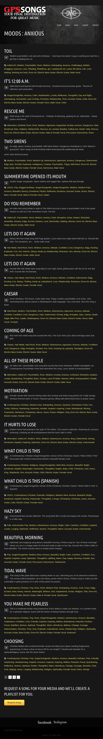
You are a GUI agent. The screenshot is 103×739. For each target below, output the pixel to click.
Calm (35, 95)
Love (25, 69)
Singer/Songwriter (15, 95)
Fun (15, 251)
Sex (71, 251)
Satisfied (15, 625)
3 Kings (55, 499)
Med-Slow (60, 465)
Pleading (32, 69)
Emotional (8, 129)
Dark (96, 125)
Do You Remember (23, 203)
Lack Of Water (53, 378)
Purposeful (9, 412)
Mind (72, 378)
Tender (34, 666)
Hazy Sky (13, 511)
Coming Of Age (19, 330)
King (6, 472)
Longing (14, 529)
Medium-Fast (84, 187)
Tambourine (60, 562)
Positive (88, 621)
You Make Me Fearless (27, 603)
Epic (16, 129)
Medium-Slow (62, 495)
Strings (86, 669)
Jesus (46, 412)
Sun (92, 558)
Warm (60, 529)
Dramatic (41, 495)
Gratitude (41, 629)
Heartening (24, 408)
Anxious (66, 65)
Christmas (78, 469)
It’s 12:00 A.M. (17, 81)
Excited (18, 164)
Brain (36, 378)
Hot (20, 251)
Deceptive (61, 217)
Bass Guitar (24, 632)
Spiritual (31, 625)
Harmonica (48, 168)
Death (82, 129)
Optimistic (35, 442)
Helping (12, 669)
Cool (70, 248)
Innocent (41, 662)
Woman (71, 221)
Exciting (94, 248)
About (67, 25)
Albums (85, 25)
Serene (43, 529)
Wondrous (19, 412)
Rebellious (42, 69)
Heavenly (34, 408)
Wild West (75, 164)
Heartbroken (44, 95)
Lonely (54, 95)
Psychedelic (30, 65)
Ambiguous (37, 164)
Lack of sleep (33, 99)
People (93, 378)
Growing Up (59, 348)
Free (88, 658)
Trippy (66, 164)
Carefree (8, 314)
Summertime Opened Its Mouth (37, 176)
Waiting (7, 72)
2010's (10, 187)
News (76, 25)
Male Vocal (75, 72)
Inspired (51, 408)
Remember (54, 221)
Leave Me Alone (74, 69)
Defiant (86, 65)
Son (22, 472)
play (6, 58)
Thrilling (27, 281)
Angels (58, 469)
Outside (86, 558)
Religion (60, 412)
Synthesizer (62, 595)
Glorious (14, 408)
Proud (7, 625)
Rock (39, 65)
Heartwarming (21, 662)
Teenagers (78, 348)
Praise (53, 412)
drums (84, 191)
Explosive (27, 164)
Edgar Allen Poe (11, 318)
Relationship (55, 99)
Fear (29, 629)
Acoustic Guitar (74, 99)
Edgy (6, 164)
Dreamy (17, 221)
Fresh (85, 405)
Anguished (61, 125)
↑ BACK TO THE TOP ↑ (51, 735)
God (86, 469)
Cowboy (47, 164)
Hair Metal (11, 248)
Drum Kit (32, 72)
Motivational (76, 408)
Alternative (12, 125)
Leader (23, 318)
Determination (10, 629)
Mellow (59, 621)
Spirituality (90, 629)
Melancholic (33, 129)
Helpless (23, 129)
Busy (73, 438)
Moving (87, 408)
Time (64, 99)
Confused (74, 375)
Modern (20, 65)
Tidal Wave (15, 570)
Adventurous (50, 160)
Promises (44, 99)
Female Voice (43, 102)
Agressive (50, 125)
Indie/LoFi (11, 65)
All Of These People (24, 360)
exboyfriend (46, 281)
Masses (65, 378)
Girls (50, 348)
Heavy (20, 591)
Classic (10, 278)
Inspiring (60, 408)
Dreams (39, 221)
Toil (8, 51)
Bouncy (25, 191)
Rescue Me (15, 111)
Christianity (30, 412)
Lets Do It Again (20, 233)
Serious (23, 625)
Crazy (86, 588)
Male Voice (59, 168)
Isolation (93, 375)
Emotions (61, 191)
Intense (26, 251)
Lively (67, 408)
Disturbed (85, 217)
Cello (84, 99)
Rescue (94, 129)
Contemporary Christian (18, 405)
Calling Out (73, 129)
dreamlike (8, 221)
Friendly (34, 621)
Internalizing (9, 99)
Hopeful (17, 442)
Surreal (31, 221)
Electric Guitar (63, 72)
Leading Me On (59, 69)
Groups (43, 378)
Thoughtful (73, 95)
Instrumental (88, 442)
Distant (76, 217)
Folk (9, 525)
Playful (43, 191)
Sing (67, 412)
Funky (7, 408)
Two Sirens (15, 141)
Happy (70, 558)
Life (84, 69)
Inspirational (61, 591)
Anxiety (70, 125)
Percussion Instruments (77, 133)
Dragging (8, 69)
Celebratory (9, 621)
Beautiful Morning (24, 537)
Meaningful (27, 469)
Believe (46, 591)
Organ (46, 195)
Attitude (54, 248)
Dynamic (66, 405)
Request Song (14, 702)
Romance (63, 251)
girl (49, 69)
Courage (84, 625)
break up (42, 251)
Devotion (22, 629)
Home (59, 25)
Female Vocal (36, 168)
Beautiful (16, 191)
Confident (63, 248)
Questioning (16, 378)
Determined (91, 160)
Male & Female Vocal (55, 133)
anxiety (55, 129)
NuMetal (21, 125)
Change (75, 625)
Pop (16, 187)
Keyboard (71, 632)
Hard (14, 591)
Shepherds (14, 472)
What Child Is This (23, 451)
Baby (65, 469)
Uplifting (51, 558)
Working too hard (19, 72)
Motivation (16, 390)
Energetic (74, 314)
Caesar (11, 293)
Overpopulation (82, 378)
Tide (86, 591)
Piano (91, 133)
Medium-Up (38, 160)
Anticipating (56, 65)
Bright (86, 465)
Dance (39, 412)
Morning (78, 558)
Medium (46, 65)
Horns (85, 318)
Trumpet (14, 322)
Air (50, 129)
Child (70, 469)
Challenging (76, 65)
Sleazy (34, 251)
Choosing (14, 641)
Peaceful (80, 621)
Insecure (17, 69)
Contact (95, 25)
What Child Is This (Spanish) (33, 481)
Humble (43, 408)
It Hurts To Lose (21, 424)
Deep (69, 217)
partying (69, 348)
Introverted (21, 99)
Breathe (63, 129)
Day (64, 558)
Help (88, 129)
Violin (63, 102)
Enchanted (76, 405)
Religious (34, 465)
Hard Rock (22, 248)
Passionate (39, 469)
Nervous (44, 129)
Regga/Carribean (26, 187)
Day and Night (85, 95)
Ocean (71, 591)
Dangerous (88, 125)
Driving (60, 314)
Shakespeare (33, 318)
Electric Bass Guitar (47, 72)
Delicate (81, 658)
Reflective (62, 95)
